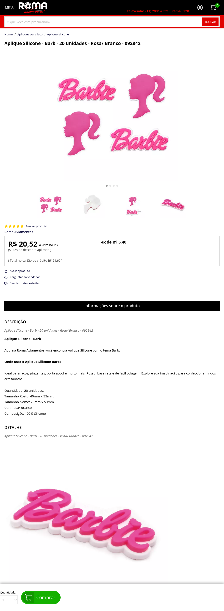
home (8, 34)
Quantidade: (9, 597)
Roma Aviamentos (18, 232)
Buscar (210, 22)
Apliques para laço (29, 34)
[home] (33, 7)
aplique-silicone (58, 34)
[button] (107, 186)
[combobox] (112, 21)
